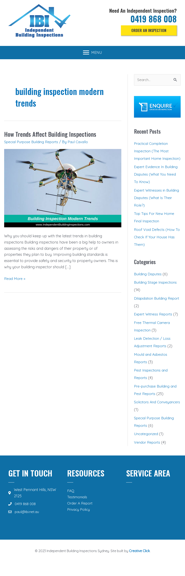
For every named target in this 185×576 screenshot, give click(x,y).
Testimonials (77, 504)
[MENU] (92, 52)
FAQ (70, 498)
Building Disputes (148, 281)
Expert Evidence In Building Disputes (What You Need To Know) (154, 182)
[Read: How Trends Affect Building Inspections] (62, 187)
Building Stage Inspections (156, 290)
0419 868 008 (152, 18)
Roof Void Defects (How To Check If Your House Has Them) (157, 244)
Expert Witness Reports (154, 321)
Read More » (15, 279)
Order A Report (80, 510)
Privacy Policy (79, 516)
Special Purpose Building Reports (32, 141)
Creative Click (139, 558)
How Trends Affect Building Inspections (51, 134)
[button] (149, 30)
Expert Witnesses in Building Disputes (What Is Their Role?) (156, 205)
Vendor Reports (148, 450)
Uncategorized (146, 441)
